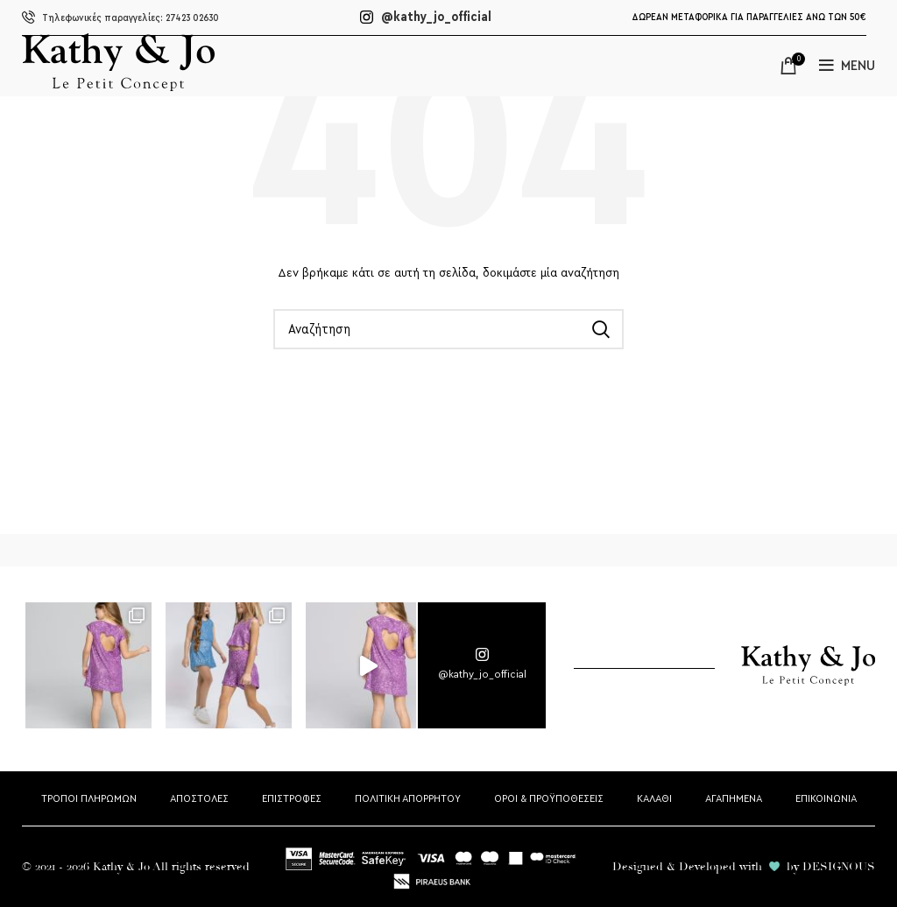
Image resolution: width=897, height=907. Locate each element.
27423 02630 (120, 18)
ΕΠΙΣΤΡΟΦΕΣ (291, 798)
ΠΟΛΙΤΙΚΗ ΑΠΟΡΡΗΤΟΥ (408, 798)
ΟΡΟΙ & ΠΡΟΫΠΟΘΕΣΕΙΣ (549, 798)
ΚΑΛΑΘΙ (654, 798)
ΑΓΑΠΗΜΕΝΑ (733, 798)
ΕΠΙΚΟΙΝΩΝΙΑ (826, 798)
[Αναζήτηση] (448, 329)
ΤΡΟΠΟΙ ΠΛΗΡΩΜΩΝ (89, 798)
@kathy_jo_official (425, 17)
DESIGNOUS (838, 867)
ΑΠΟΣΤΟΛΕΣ (199, 798)
